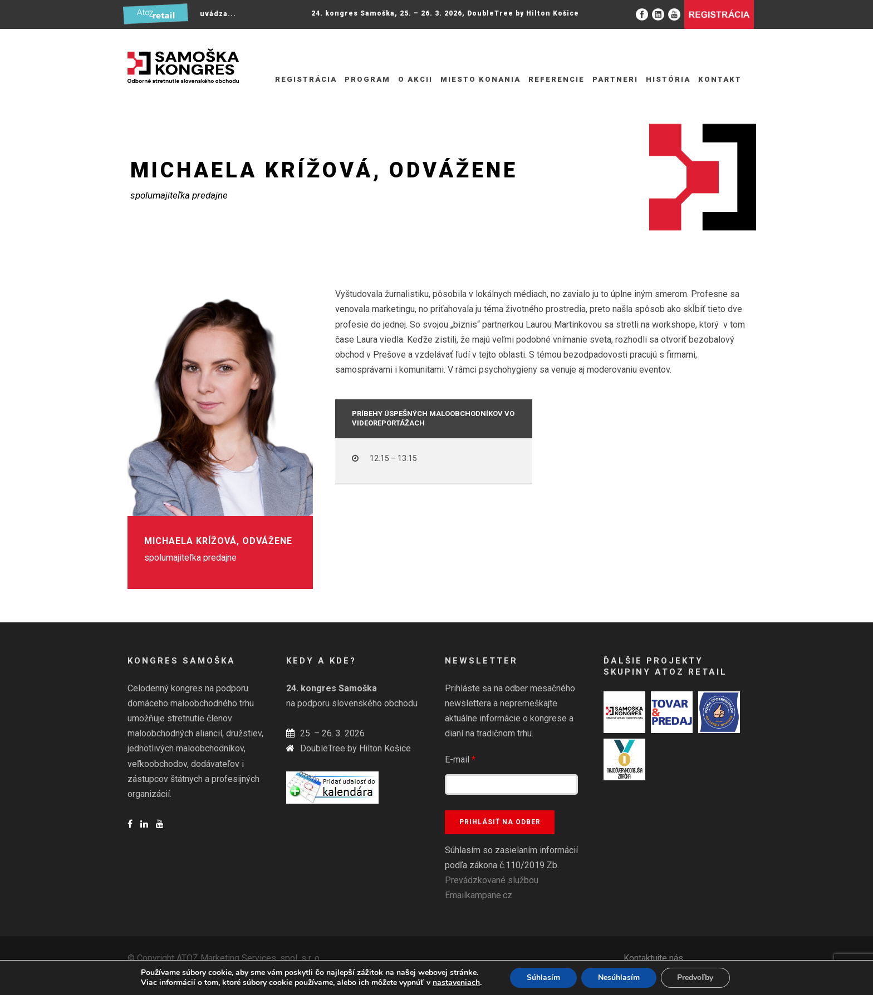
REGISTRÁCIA (306, 79)
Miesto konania (480, 79)
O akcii (415, 79)
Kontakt (720, 79)
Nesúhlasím (619, 977)
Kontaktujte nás (653, 958)
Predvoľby (695, 977)
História (668, 79)
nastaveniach (456, 983)
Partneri (615, 79)
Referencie (556, 79)
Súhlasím (543, 977)
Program (367, 79)
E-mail (460, 759)
